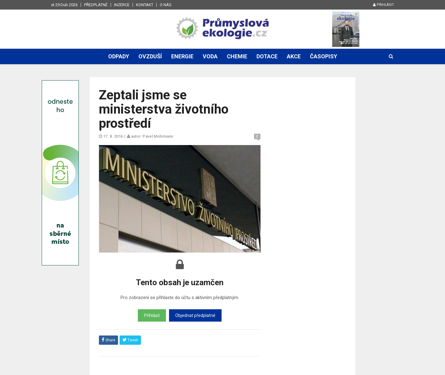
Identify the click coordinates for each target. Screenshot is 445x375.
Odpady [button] (118, 56)
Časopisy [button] (323, 56)
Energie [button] (182, 56)
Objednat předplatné (195, 315)
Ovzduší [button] (150, 56)
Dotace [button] (267, 56)
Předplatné (96, 4)
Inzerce (121, 4)
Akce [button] (294, 56)
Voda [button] (210, 56)
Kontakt (144, 4)
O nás (166, 4)
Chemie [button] (237, 56)
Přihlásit (383, 5)
